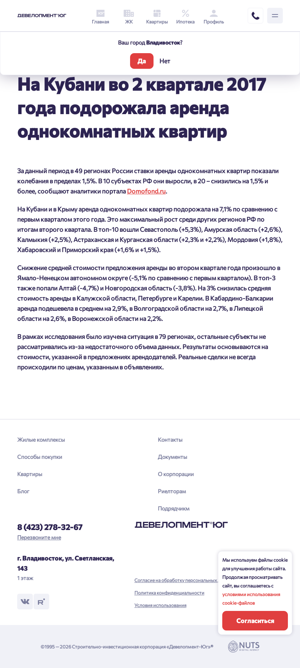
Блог (23, 491)
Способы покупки (39, 456)
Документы (172, 456)
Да (142, 60)
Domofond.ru (146, 191)
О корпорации (176, 474)
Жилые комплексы (41, 439)
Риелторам (172, 491)
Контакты (170, 439)
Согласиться (255, 620)
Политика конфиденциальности (169, 592)
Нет (164, 60)
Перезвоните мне (39, 537)
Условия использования (160, 605)
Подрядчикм (173, 508)
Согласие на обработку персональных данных (184, 580)
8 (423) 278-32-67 (49, 527)
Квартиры (29, 474)
